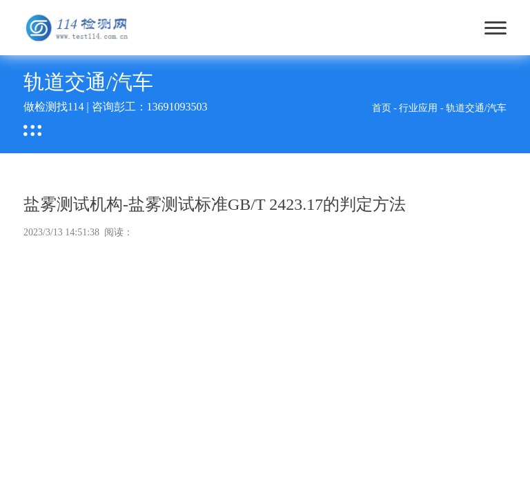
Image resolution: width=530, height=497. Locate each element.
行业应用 (418, 108)
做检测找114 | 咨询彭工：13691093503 (115, 107)
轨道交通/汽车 (476, 108)
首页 (381, 108)
